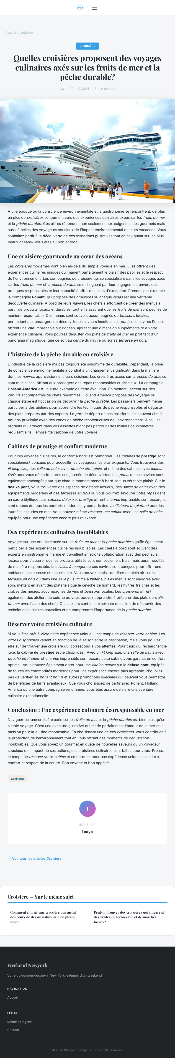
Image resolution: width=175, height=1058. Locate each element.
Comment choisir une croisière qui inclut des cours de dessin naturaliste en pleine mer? (43, 917)
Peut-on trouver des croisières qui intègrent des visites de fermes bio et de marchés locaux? (129, 917)
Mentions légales (19, 1022)
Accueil (10, 32)
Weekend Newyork (27, 965)
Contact (13, 1030)
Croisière (26, 32)
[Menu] (94, 7)
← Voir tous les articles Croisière (35, 858)
